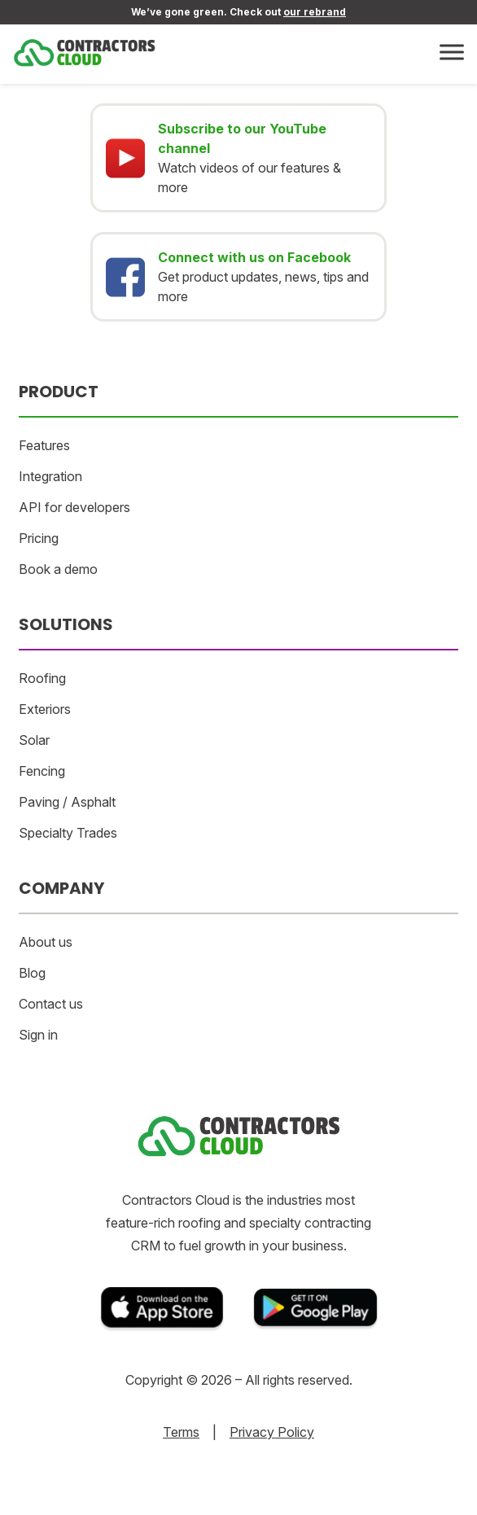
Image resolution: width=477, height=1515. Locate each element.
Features (44, 445)
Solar (34, 740)
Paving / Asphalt (67, 802)
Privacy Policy (272, 1432)
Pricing (39, 538)
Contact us (51, 1004)
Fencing (42, 771)
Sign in (38, 1035)
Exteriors (45, 709)
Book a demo (58, 569)
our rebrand (314, 12)
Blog (32, 973)
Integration (50, 476)
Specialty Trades (68, 833)
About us (45, 942)
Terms (181, 1432)
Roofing (42, 678)
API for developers (74, 507)
